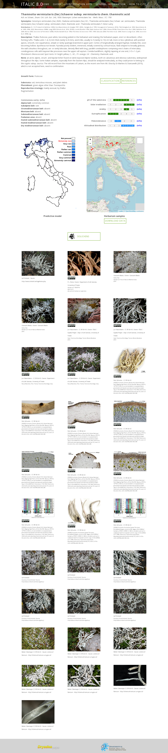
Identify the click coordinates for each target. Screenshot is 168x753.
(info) (42, 100)
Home (45, 4)
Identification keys (78, 4)
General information (111, 4)
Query (57, 4)
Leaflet (121, 211)
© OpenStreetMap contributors (134, 211)
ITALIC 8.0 (32, 4)
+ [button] (90, 140)
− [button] (90, 144)
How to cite (137, 4)
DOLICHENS (79, 236)
